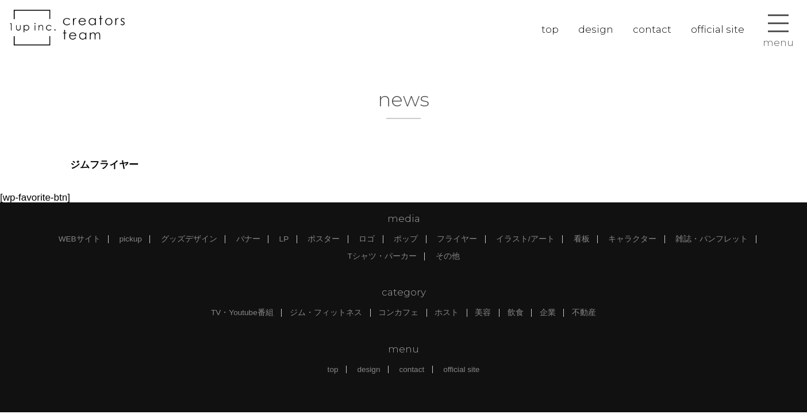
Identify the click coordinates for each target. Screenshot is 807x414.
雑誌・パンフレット (711, 239)
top (550, 29)
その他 (448, 256)
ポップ (406, 239)
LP (284, 239)
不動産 (584, 312)
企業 (548, 312)
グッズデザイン (189, 239)
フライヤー (457, 239)
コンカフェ (398, 312)
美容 (483, 312)
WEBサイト (80, 239)
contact (652, 29)
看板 (582, 239)
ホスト (447, 312)
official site (717, 29)
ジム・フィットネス (326, 312)
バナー (248, 239)
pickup (131, 239)
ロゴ (367, 239)
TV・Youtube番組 (242, 312)
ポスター (324, 239)
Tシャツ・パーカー (381, 256)
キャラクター (632, 239)
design (595, 29)
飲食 (516, 312)
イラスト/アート (525, 239)
